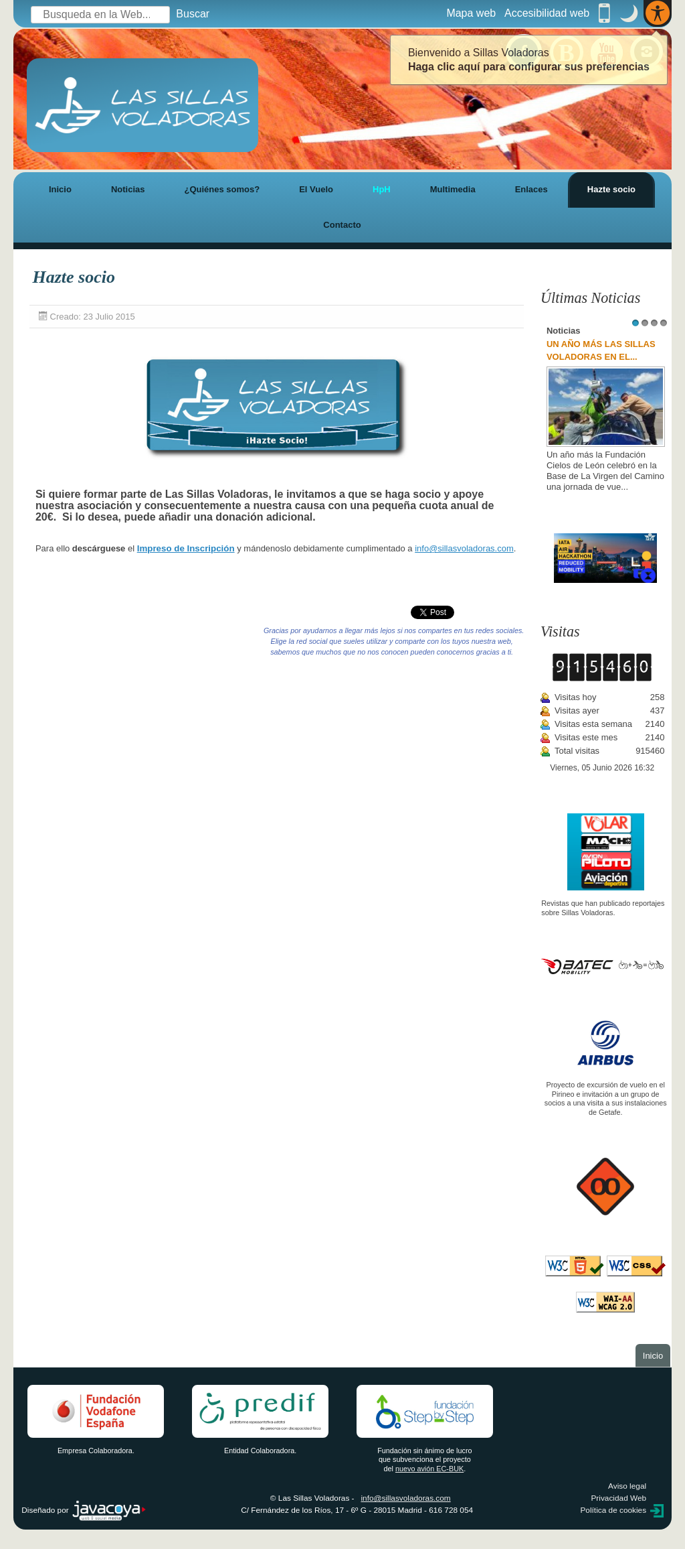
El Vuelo (316, 189)
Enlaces (531, 189)
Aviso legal (627, 1486)
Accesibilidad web (546, 13)
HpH (382, 189)
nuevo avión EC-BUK (429, 1469)
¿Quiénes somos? (222, 189)
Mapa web (471, 13)
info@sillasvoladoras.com (464, 548)
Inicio (60, 189)
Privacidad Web (618, 1498)
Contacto (342, 225)
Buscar (192, 13)
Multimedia (453, 189)
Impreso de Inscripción (186, 548)
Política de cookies (613, 1510)
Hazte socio (611, 189)
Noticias (128, 189)
